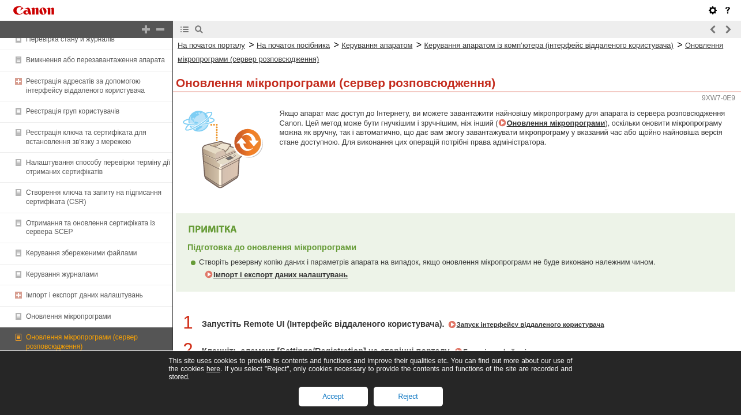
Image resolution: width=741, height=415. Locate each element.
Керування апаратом (376, 45)
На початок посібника (293, 45)
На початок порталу (211, 45)
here (213, 369)
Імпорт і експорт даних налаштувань (84, 295)
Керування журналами (62, 274)
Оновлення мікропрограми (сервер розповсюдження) (82, 341)
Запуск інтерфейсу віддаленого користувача (530, 324)
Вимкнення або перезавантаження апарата (95, 60)
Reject (407, 397)
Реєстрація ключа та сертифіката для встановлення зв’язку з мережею (86, 137)
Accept (333, 397)
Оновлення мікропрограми (68, 316)
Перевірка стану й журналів (70, 39)
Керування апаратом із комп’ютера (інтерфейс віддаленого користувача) (549, 45)
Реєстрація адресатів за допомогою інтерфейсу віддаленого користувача (85, 86)
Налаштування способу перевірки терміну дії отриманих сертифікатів (98, 167)
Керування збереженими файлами (81, 253)
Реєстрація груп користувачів (72, 111)
